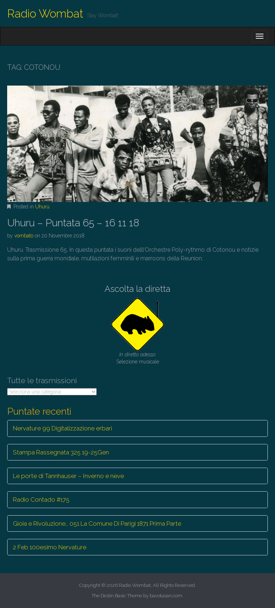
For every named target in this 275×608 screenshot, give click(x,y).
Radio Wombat (45, 13)
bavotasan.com (166, 595)
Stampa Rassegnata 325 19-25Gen (61, 452)
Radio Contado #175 (41, 499)
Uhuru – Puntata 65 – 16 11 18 (73, 223)
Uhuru (42, 206)
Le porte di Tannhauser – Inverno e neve (68, 475)
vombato (23, 235)
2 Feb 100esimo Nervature (49, 547)
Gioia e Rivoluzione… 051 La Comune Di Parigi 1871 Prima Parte (97, 523)
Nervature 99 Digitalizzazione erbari (62, 428)
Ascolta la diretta (137, 289)
